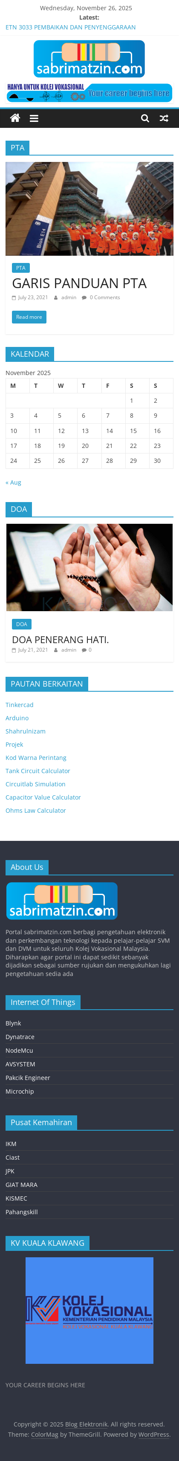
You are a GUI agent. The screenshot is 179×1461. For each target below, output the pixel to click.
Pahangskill (22, 1212)
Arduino (17, 718)
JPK (10, 1171)
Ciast (13, 1157)
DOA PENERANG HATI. (60, 639)
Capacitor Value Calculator (43, 797)
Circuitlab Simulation (36, 784)
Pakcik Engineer (28, 1078)
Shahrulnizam (26, 731)
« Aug (13, 482)
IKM (11, 1144)
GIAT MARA (22, 1185)
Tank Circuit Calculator (38, 771)
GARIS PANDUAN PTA (79, 283)
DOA (21, 624)
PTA (21, 267)
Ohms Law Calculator (36, 810)
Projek (14, 744)
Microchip (20, 1091)
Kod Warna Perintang (36, 758)
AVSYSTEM (20, 1064)
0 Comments (101, 297)
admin (69, 297)
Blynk (13, 1023)
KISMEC (16, 1198)
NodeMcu (19, 1050)
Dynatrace (20, 1037)
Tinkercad (20, 705)
